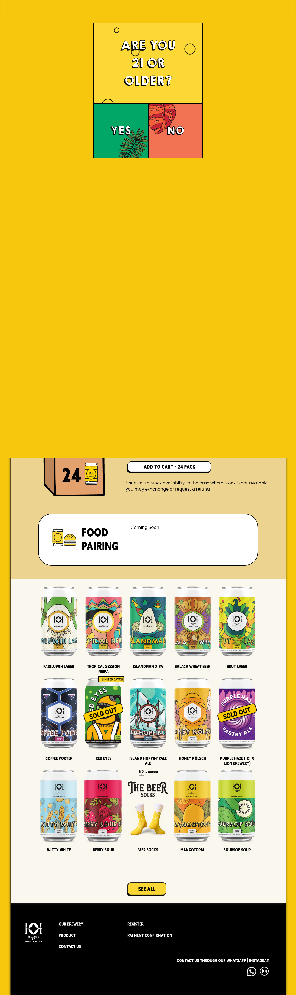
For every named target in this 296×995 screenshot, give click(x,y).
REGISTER (135, 924)
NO (175, 130)
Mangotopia (192, 849)
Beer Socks (148, 849)
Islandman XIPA (148, 666)
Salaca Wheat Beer (192, 666)
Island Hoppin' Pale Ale (148, 761)
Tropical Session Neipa (103, 669)
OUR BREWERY (71, 924)
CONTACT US (70, 946)
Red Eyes (103, 758)
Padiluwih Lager (58, 666)
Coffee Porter (58, 758)
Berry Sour (103, 849)
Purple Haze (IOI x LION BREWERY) (237, 761)
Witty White (59, 849)
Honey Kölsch (192, 758)
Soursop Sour (237, 849)
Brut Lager (237, 666)
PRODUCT (67, 935)
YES (120, 130)
